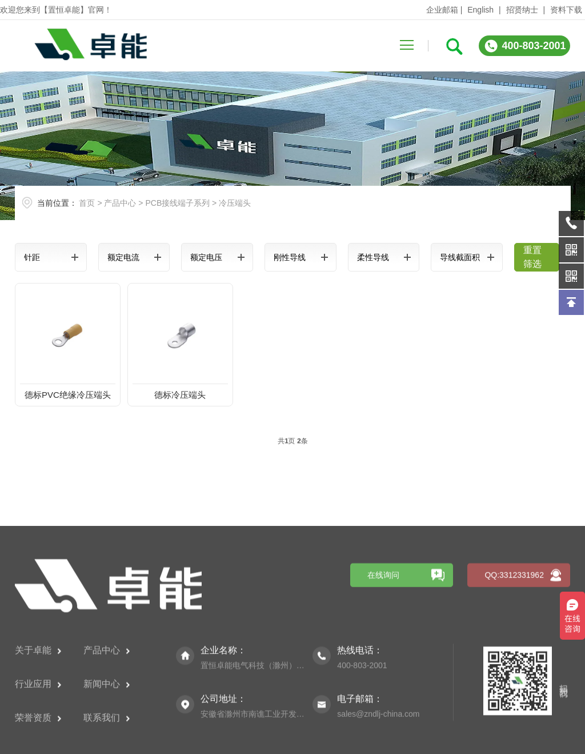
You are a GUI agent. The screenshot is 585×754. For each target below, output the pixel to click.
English (480, 9)
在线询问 (383, 648)
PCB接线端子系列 (177, 203)
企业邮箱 (442, 9)
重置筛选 (532, 257)
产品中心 (120, 203)
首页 (87, 203)
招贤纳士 (522, 9)
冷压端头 (235, 203)
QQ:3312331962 (514, 648)
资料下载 (566, 9)
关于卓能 (38, 723)
